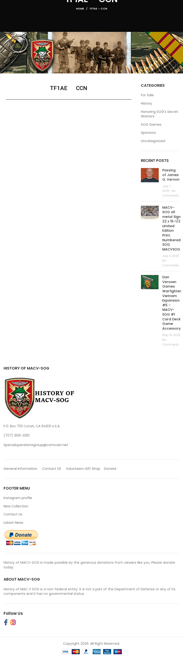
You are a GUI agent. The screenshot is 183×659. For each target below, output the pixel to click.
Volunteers (75, 468)
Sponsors (148, 132)
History (146, 103)
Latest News (13, 522)
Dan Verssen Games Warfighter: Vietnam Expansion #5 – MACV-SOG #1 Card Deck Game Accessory (172, 303)
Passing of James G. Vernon (170, 175)
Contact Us (13, 514)
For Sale (147, 95)
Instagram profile (18, 497)
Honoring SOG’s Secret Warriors (159, 114)
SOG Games (151, 124)
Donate (110, 468)
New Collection (16, 506)
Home (80, 8)
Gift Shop (92, 468)
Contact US (51, 468)
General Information (20, 468)
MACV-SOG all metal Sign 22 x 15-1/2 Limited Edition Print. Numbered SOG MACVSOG (171, 228)
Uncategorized (153, 141)
